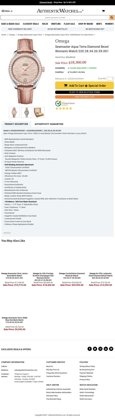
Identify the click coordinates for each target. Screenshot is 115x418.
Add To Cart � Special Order (87, 85)
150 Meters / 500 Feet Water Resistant (21, 202)
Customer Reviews (53, 376)
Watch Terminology (87, 392)
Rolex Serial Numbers (88, 389)
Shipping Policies (86, 376)
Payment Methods (86, 373)
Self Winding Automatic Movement (19, 165)
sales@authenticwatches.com (25, 370)
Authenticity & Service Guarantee (58, 389)
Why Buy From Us (52, 370)
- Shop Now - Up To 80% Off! (58, 2)
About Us (49, 366)
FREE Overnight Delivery (20, 29)
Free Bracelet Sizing (53, 399)
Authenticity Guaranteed (49, 124)
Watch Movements (87, 396)
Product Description (16, 124)
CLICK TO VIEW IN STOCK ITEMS (84, 92)
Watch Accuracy (86, 399)
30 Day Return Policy (87, 366)
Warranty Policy (52, 396)
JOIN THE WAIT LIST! (84, 97)
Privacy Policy (85, 380)
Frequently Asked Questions (56, 373)
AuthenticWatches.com (63, 11)
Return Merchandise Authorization (58, 392)
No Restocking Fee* (95, 29)
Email (7, 11)
